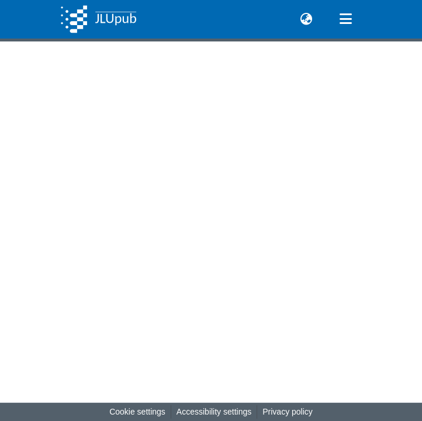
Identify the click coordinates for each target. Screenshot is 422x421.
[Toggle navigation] (345, 19)
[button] (98, 19)
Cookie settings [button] (137, 411)
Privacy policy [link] (287, 411)
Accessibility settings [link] (214, 411)
